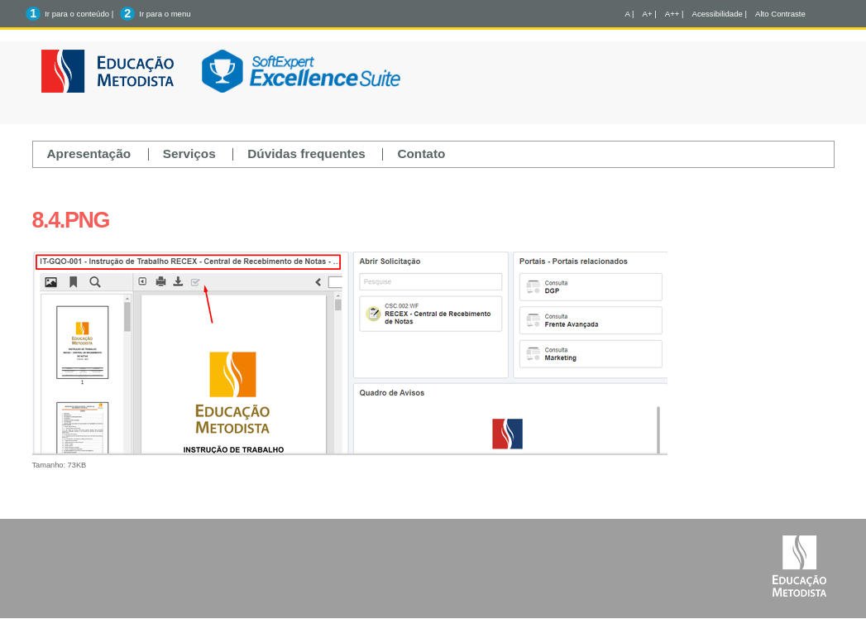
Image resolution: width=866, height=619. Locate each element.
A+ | (650, 13)
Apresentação (89, 153)
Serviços (189, 153)
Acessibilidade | (720, 13)
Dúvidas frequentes (306, 153)
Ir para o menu (164, 13)
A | (629, 13)
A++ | (674, 13)
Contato (421, 153)
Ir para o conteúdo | (79, 13)
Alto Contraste (780, 13)
